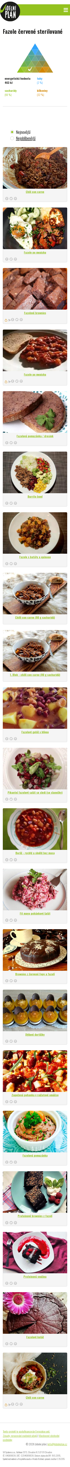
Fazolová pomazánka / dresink (35, 436)
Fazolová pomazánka (35, 1155)
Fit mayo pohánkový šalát (35, 913)
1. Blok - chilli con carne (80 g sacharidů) (35, 675)
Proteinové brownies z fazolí (35, 1216)
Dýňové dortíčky (35, 1034)
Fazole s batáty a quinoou (35, 557)
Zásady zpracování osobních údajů (20, 1436)
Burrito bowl (35, 496)
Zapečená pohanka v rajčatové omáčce (35, 1095)
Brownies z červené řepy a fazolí (35, 974)
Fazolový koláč (35, 1337)
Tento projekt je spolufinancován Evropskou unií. (26, 1431)
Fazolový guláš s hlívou (35, 732)
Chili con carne (35, 192)
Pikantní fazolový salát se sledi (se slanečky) (35, 792)
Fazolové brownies (35, 313)
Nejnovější (23, 132)
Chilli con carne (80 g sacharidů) (35, 617)
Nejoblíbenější (25, 138)
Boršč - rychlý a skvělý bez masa (35, 853)
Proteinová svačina (35, 1276)
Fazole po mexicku (35, 252)
